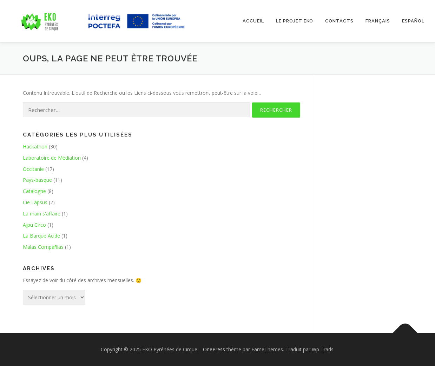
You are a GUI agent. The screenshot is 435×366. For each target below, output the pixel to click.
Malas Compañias (43, 247)
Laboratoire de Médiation (52, 157)
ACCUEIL (253, 21)
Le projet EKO (294, 21)
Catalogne (34, 191)
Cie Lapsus (35, 202)
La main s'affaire (41, 213)
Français (377, 21)
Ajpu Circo (34, 224)
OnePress (214, 349)
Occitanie (33, 169)
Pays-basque (37, 180)
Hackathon (35, 146)
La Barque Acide (41, 235)
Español (413, 21)
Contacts (339, 21)
